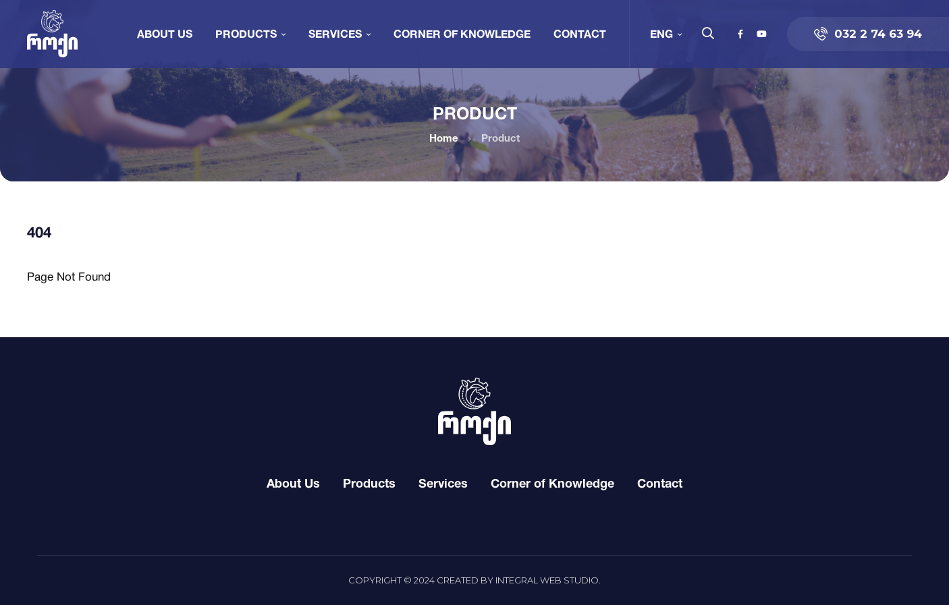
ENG (661, 33)
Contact (579, 33)
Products (246, 33)
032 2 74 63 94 (868, 33)
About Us (164, 33)
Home (443, 138)
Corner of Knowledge (462, 33)
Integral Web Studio (547, 580)
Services (335, 33)
